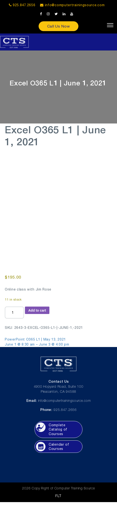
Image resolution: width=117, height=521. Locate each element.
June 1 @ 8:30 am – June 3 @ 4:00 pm (37, 344)
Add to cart (37, 310)
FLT (58, 496)
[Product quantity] (14, 313)
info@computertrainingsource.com (75, 5)
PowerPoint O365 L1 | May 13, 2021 (35, 339)
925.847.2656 (22, 5)
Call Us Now (58, 26)
